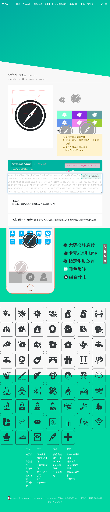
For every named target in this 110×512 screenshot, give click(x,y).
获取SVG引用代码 (91, 176)
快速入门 (27, 4)
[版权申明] (98, 498)
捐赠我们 (57, 454)
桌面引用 (73, 4)
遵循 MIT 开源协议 (55, 502)
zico (5, 4)
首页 (18, 3)
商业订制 (57, 458)
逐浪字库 (71, 461)
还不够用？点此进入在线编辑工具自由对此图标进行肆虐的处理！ (62, 219)
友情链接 (71, 479)
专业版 (90, 4)
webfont (57, 461)
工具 (82, 4)
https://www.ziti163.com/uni (22, 169)
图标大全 (38, 4)
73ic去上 (77, 498)
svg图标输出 (61, 4)
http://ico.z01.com (74, 150)
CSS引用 (48, 4)
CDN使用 (41, 454)
